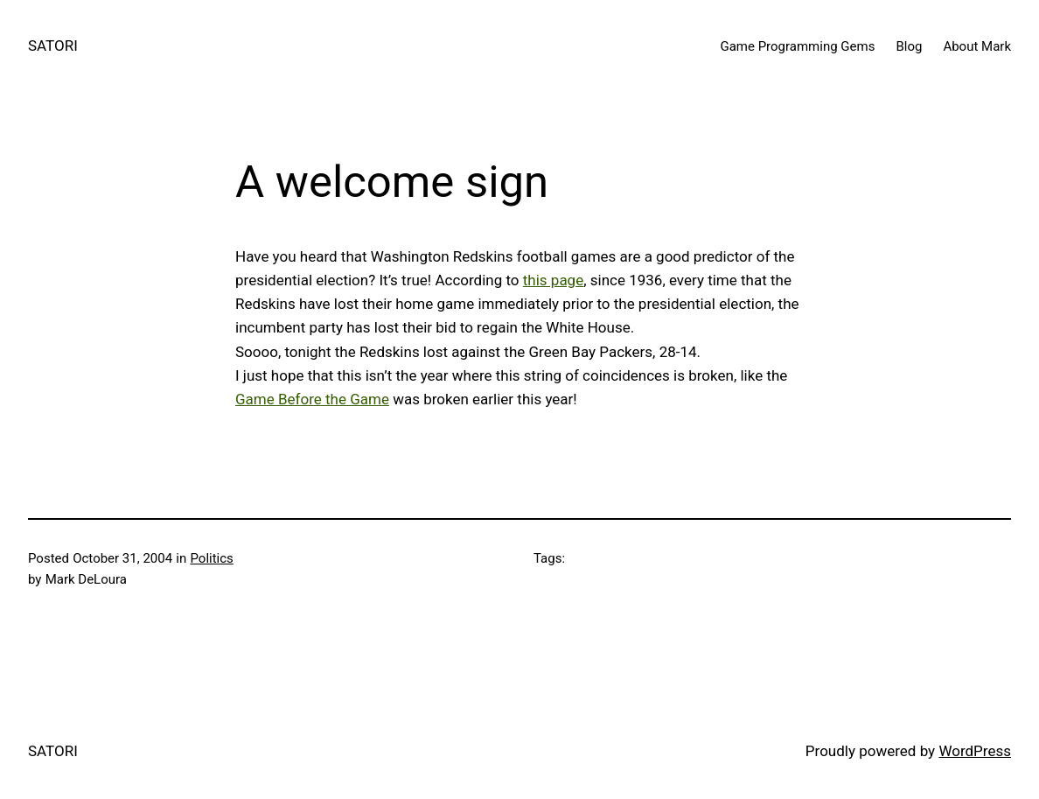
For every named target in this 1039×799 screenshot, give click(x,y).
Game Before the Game (312, 399)
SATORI (53, 45)
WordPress (974, 751)
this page (553, 280)
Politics (211, 558)
